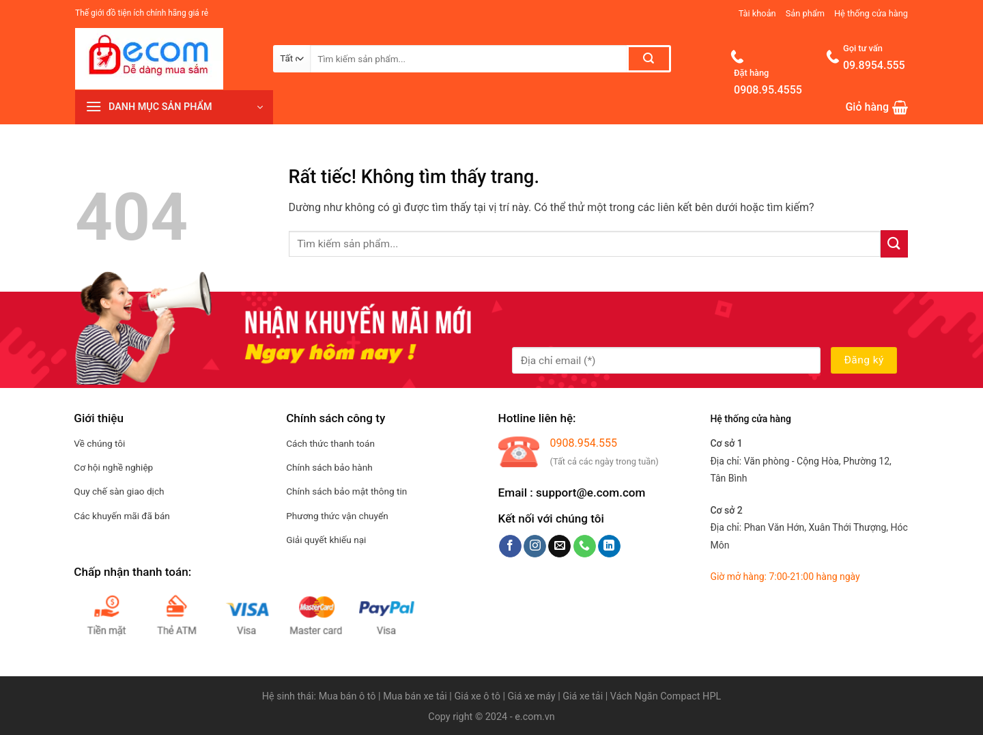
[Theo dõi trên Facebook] (510, 546)
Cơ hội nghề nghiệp (113, 467)
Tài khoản (757, 13)
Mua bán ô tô (347, 696)
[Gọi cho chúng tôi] (584, 546)
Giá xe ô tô (477, 696)
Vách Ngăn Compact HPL (665, 696)
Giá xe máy (533, 696)
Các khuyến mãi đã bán (121, 515)
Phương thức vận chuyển (337, 515)
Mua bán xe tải (415, 696)
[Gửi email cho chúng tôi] (559, 546)
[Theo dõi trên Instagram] (535, 546)
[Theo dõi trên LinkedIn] (609, 546)
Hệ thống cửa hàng (871, 13)
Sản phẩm (805, 13)
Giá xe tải (582, 696)
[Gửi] (649, 58)
